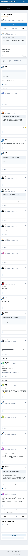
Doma (6, 33)
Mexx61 (7, 92)
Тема (11, 551)
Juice (6, 384)
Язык (8, 551)
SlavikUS (7, 189)
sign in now (4, 524)
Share (14, 535)
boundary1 (7, 112)
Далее (23, 28)
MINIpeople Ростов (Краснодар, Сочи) (15, 20)
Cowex (6, 448)
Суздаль (7, 239)
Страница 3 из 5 (14, 28)
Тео (5, 19)
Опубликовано (10, 34)
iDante (6, 139)
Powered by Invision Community (14, 554)
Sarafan (7, 339)
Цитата (5, 55)
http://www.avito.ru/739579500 (7, 349)
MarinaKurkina (8, 252)
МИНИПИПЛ (6, 8)
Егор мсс (7, 362)
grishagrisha (8, 282)
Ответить (14, 24)
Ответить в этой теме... (8, 528)
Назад (5, 28)
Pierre (6, 312)
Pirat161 (6, 176)
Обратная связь (18, 551)
